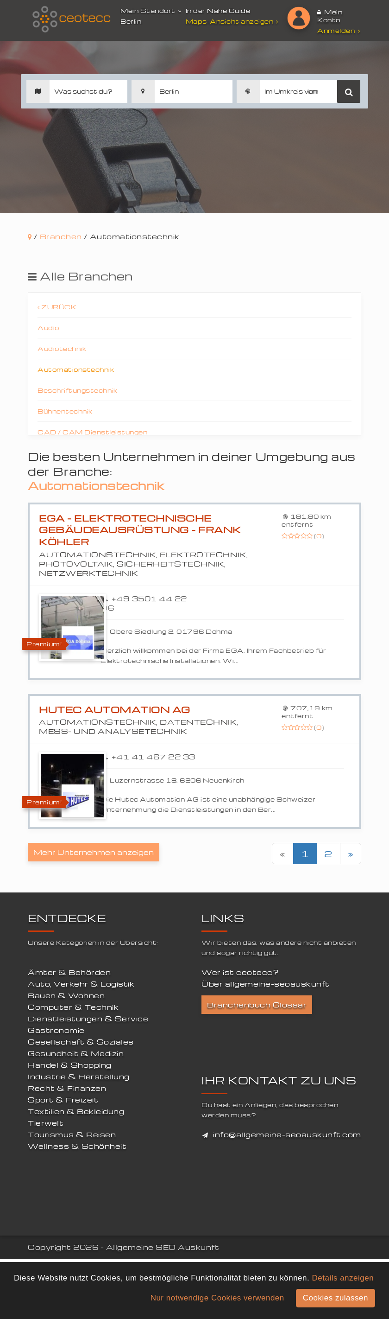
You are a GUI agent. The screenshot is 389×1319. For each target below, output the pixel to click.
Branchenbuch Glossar (257, 1004)
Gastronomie (56, 1030)
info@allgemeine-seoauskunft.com (287, 1134)
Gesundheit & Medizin (76, 1053)
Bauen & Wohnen (66, 995)
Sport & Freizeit (63, 1099)
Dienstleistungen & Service (88, 1018)
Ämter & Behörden (69, 972)
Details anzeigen (343, 1278)
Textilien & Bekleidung (76, 1111)
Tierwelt (45, 1123)
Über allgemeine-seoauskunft (265, 983)
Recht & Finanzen (67, 1088)
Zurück (57, 307)
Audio (48, 327)
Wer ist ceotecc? (240, 972)
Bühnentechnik (65, 411)
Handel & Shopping (70, 1065)
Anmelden (338, 30)
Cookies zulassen (335, 1298)
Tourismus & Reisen (72, 1134)
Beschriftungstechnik (77, 390)
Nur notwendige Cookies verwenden (217, 1298)
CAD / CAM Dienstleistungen (92, 432)
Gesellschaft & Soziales (81, 1041)
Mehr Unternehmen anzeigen (93, 852)
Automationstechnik (76, 369)
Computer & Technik (73, 1007)
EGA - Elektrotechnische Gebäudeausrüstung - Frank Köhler (140, 530)
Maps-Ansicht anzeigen (233, 21)
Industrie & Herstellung (79, 1076)
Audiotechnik (62, 348)
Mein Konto (329, 16)
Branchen (61, 236)
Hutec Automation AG (114, 709)
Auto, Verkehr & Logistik (81, 983)
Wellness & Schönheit (77, 1146)
